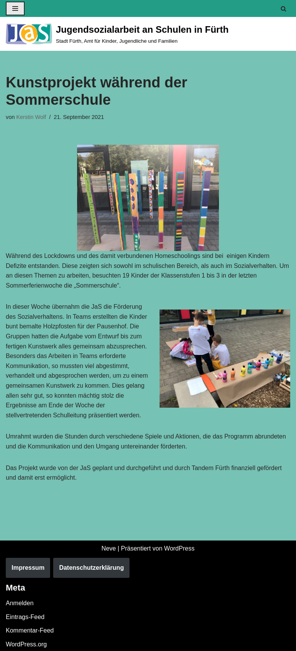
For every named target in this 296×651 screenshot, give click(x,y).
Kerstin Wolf (31, 117)
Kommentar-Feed (30, 631)
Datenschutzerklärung (91, 568)
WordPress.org (26, 644)
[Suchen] (283, 9)
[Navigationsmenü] (15, 8)
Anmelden (20, 603)
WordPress (179, 548)
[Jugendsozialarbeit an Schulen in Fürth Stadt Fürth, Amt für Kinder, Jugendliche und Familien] (117, 33)
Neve (108, 548)
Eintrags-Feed (25, 617)
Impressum (28, 568)
